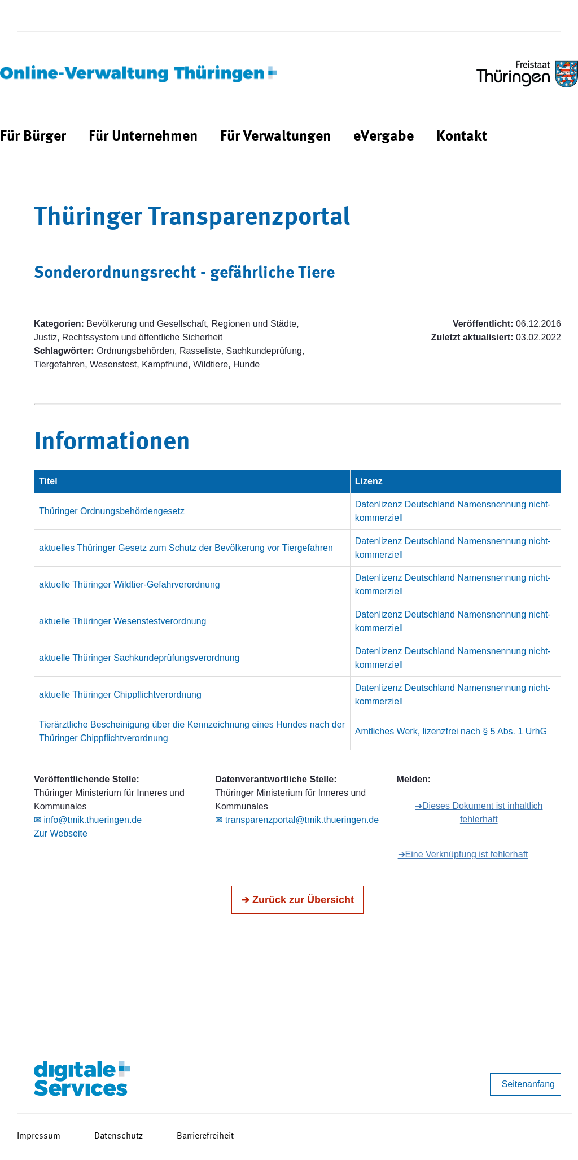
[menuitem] (33, 137)
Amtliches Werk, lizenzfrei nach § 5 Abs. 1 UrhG (451, 731)
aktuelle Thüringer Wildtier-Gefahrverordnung (129, 584)
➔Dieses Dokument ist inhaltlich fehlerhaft (478, 812)
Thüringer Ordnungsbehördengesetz (112, 511)
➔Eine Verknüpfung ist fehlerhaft (463, 854)
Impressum (38, 1136)
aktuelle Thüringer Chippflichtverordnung (120, 694)
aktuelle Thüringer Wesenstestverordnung (122, 621)
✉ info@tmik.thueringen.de (88, 820)
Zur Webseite (60, 833)
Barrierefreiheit (205, 1136)
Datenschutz (118, 1136)
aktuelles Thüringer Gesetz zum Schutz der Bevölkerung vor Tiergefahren (186, 548)
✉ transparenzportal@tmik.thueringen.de (297, 820)
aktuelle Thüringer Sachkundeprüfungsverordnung (139, 658)
